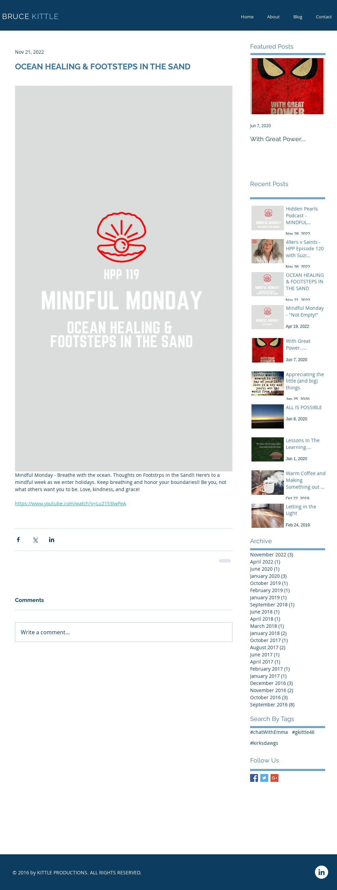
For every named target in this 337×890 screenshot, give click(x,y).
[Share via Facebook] (18, 539)
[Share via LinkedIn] (51, 539)
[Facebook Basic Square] (254, 778)
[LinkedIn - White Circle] (321, 872)
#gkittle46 (303, 732)
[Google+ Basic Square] (274, 778)
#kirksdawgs (264, 743)
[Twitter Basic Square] (264, 778)
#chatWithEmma (269, 732)
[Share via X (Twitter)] (35, 539)
